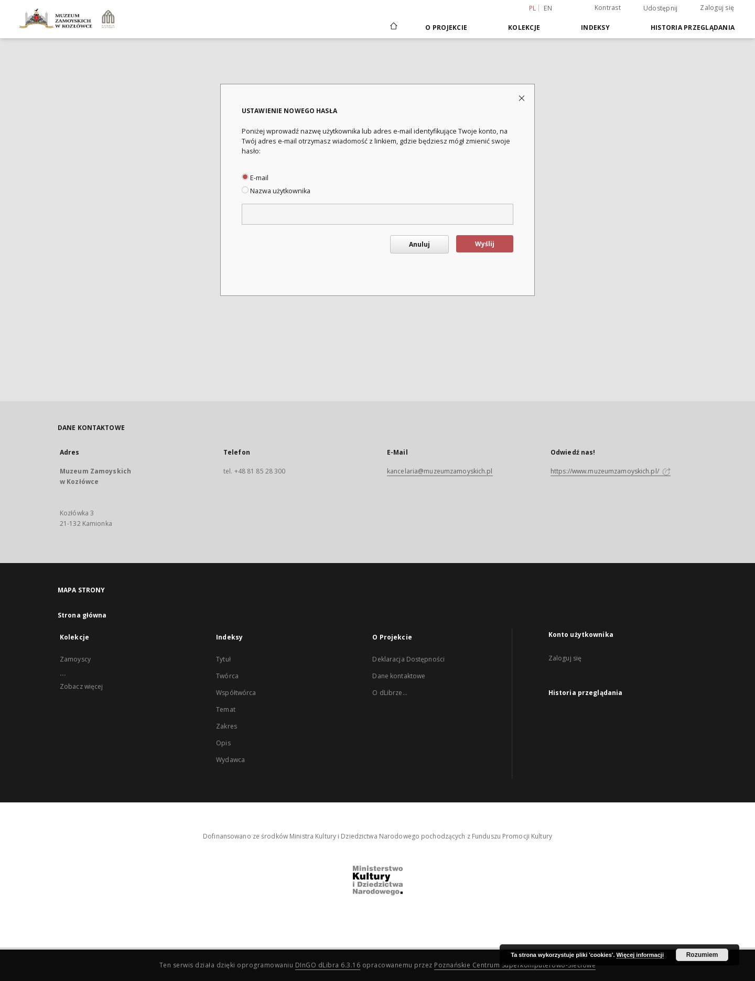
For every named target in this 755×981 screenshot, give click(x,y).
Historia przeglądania (693, 27)
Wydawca (230, 759)
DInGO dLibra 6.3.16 (328, 965)
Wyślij (484, 243)
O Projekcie (446, 27)
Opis (223, 742)
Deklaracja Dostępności (408, 659)
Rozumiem (702, 954)
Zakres (226, 726)
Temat (225, 709)
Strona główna (82, 615)
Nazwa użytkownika (276, 190)
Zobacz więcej (81, 686)
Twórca (227, 675)
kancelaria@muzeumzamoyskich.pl (440, 471)
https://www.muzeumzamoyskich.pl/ (611, 471)
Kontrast (608, 7)
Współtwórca (236, 692)
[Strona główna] (393, 27)
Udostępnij (660, 8)
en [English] (548, 8)
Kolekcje (524, 27)
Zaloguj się (717, 7)
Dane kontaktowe (398, 675)
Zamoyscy (75, 659)
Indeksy (595, 27)
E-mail (255, 177)
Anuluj (419, 244)
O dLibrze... (389, 692)
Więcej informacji (640, 955)
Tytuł (223, 659)
